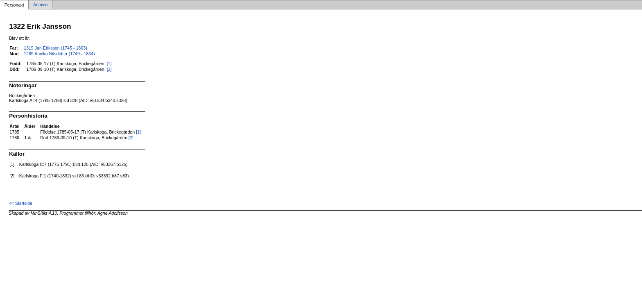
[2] (109, 69)
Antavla (40, 4)
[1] (109, 63)
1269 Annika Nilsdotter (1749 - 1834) (59, 53)
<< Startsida (20, 203)
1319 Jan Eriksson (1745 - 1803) (55, 47)
